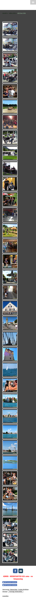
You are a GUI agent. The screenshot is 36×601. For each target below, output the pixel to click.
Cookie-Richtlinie (23, 589)
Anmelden (5, 596)
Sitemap (4, 591)
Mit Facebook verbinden (10, 582)
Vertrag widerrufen (15, 591)
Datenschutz (13, 589)
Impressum (5, 589)
